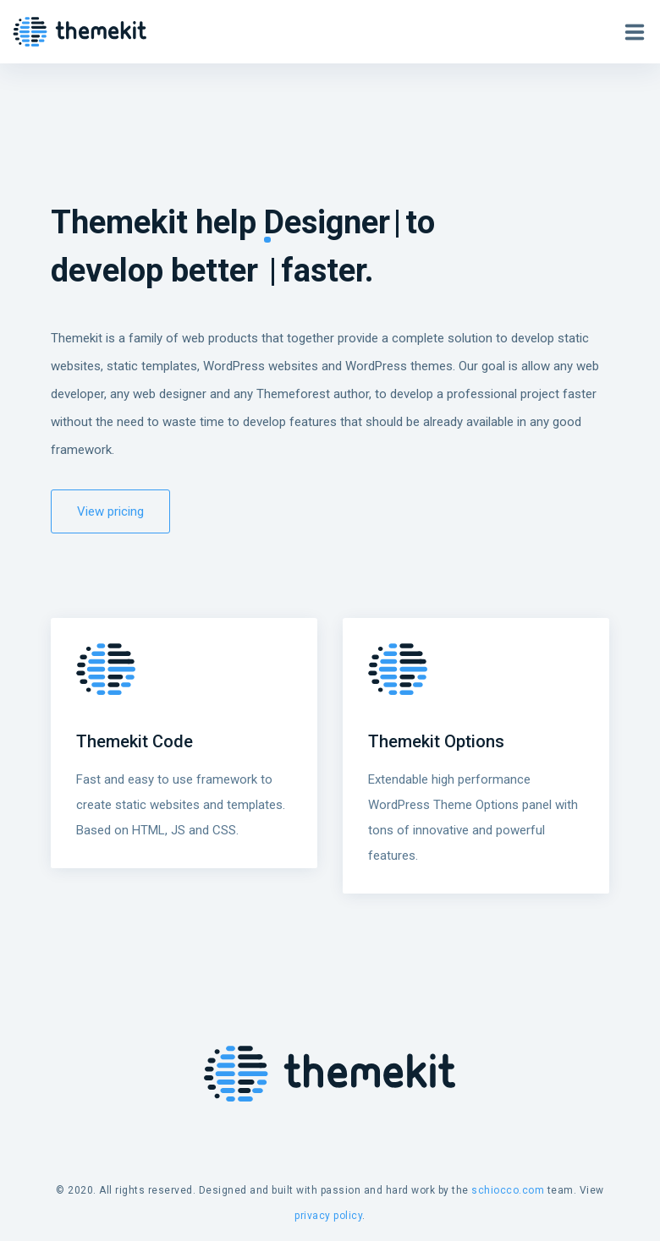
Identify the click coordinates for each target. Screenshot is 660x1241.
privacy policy (328, 1216)
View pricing (110, 511)
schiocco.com (507, 1190)
